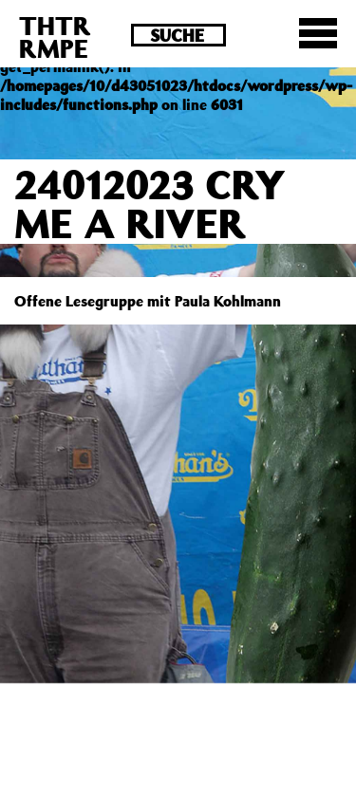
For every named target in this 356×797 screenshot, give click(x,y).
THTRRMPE (55, 37)
